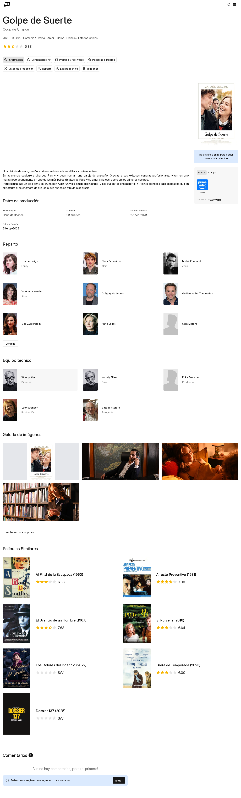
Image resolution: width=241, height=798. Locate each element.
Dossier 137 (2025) (50, 711)
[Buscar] (229, 4)
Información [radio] (13, 59)
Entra (217, 154)
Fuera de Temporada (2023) (178, 665)
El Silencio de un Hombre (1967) (61, 620)
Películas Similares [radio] (101, 59)
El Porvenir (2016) (170, 620)
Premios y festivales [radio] (69, 59)
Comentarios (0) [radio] (39, 59)
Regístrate (205, 154)
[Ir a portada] (7, 4)
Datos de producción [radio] (19, 68)
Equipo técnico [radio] (67, 68)
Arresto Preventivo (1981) (176, 575)
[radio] (202, 172)
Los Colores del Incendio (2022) (61, 665)
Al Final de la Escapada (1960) (59, 575)
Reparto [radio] (45, 68)
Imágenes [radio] (90, 68)
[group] (120, 60)
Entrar (118, 780)
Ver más (10, 343)
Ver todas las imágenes (20, 532)
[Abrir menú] (234, 4)
